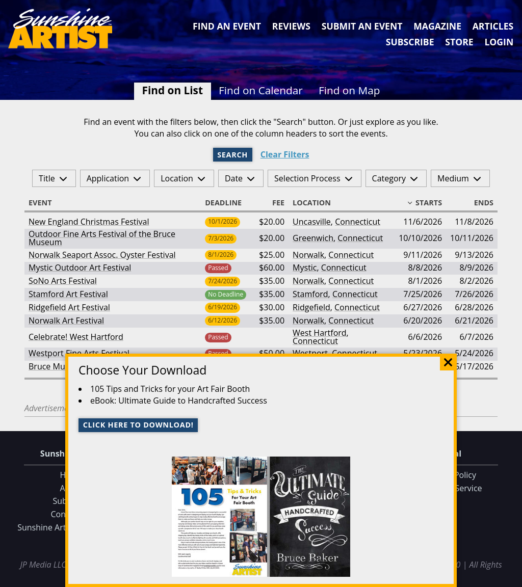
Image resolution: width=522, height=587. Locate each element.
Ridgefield (311, 307)
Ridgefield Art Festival (69, 307)
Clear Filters (284, 154)
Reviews (291, 26)
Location (177, 178)
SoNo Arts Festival (63, 280)
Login (498, 42)
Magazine (437, 26)
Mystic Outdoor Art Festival (80, 267)
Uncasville (312, 221)
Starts (424, 202)
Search (232, 154)
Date (234, 178)
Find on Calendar (261, 90)
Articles (493, 26)
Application (108, 178)
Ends (479, 202)
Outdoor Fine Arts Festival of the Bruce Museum (102, 238)
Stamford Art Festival (68, 294)
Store (459, 42)
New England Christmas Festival (89, 221)
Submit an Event (362, 26)
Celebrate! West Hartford (76, 336)
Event (45, 202)
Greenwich (313, 238)
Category (389, 178)
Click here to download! (138, 425)
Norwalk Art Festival (66, 320)
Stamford (310, 294)
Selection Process (307, 178)
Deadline (228, 202)
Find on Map (349, 90)
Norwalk (308, 254)
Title (47, 178)
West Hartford (320, 332)
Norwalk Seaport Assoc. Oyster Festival (102, 254)
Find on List (172, 90)
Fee (273, 202)
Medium (453, 178)
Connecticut (357, 221)
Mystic (305, 267)
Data (510, 577)
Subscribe (410, 42)
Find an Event (227, 26)
